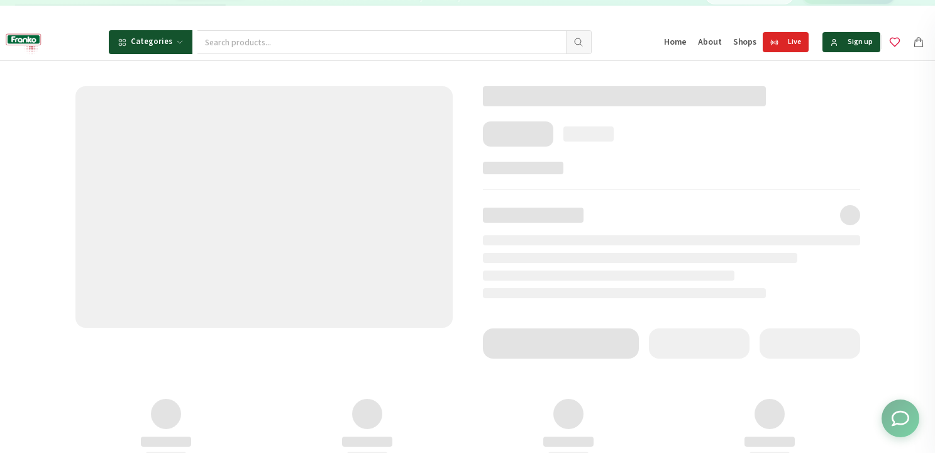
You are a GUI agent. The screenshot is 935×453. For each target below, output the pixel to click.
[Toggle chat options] (900, 418)
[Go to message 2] (501, 12)
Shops (744, 42)
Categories (151, 41)
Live (785, 41)
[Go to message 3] (514, 12)
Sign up (851, 41)
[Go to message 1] (492, 12)
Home (675, 42)
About (709, 42)
